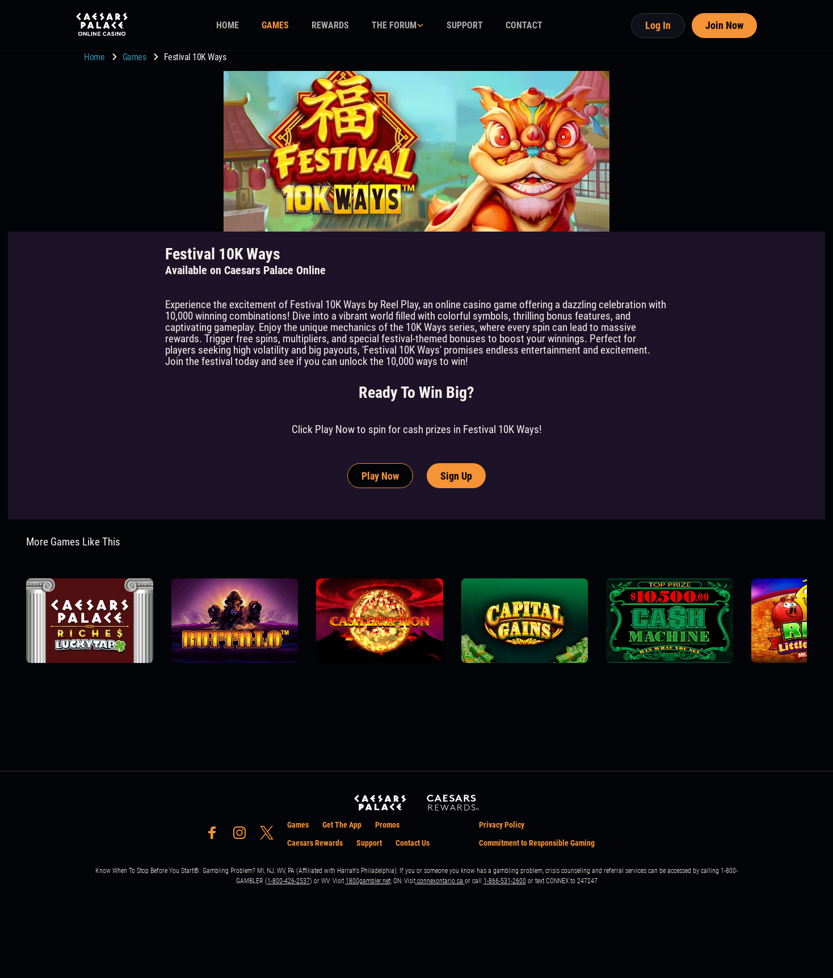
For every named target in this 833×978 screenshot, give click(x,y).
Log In (658, 25)
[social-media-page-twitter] (270, 835)
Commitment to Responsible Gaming (537, 842)
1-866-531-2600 (504, 881)
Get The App (341, 824)
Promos (387, 824)
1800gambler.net (368, 881)
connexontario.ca (440, 881)
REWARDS (330, 25)
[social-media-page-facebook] (215, 835)
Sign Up (456, 476)
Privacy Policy (501, 824)
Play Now (380, 476)
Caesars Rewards (315, 842)
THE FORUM (394, 25)
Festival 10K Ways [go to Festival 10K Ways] (195, 57)
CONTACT (524, 25)
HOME (227, 25)
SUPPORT (465, 25)
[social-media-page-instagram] (243, 835)
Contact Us (413, 842)
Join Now (724, 25)
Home (95, 57)
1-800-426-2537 (288, 881)
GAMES (275, 25)
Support (369, 842)
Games (135, 57)
